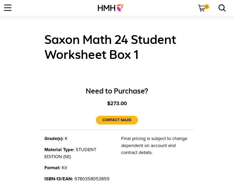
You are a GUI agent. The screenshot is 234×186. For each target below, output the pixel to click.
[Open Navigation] (7, 7)
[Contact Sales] (117, 120)
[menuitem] (113, 8)
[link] (113, 7)
